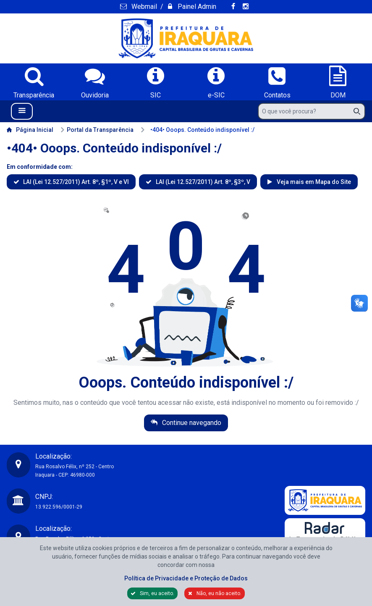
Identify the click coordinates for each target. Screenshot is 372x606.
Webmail (143, 6)
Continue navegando (190, 423)
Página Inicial (30, 129)
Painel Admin (196, 6)
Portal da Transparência (97, 129)
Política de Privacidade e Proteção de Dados (186, 578)
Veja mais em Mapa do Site (313, 181)
